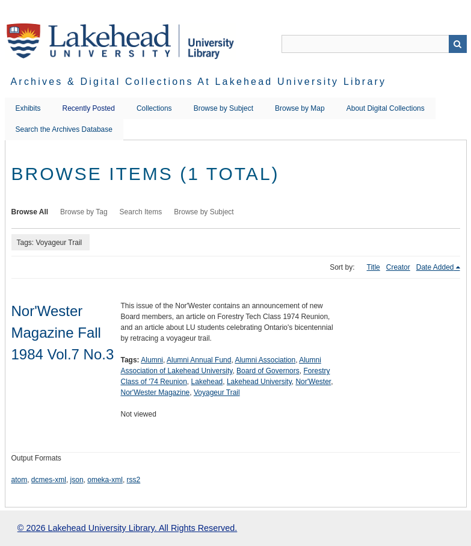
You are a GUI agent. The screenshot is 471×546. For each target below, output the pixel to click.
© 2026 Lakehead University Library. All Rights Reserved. (127, 528)
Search (458, 44)
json (77, 480)
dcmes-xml (48, 480)
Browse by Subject (223, 108)
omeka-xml (105, 480)
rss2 (134, 480)
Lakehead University (259, 381)
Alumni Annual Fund (199, 360)
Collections (154, 108)
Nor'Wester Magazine (155, 392)
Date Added (435, 267)
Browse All (30, 212)
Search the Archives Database (64, 129)
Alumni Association (265, 360)
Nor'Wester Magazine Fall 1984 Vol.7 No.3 (62, 332)
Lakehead (207, 381)
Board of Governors (268, 371)
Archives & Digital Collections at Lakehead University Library (199, 81)
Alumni (152, 360)
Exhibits (28, 108)
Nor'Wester (313, 381)
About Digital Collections (385, 108)
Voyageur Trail (217, 392)
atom (19, 480)
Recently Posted (89, 108)
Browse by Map (300, 108)
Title (373, 267)
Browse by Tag (84, 212)
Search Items (141, 212)
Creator (398, 267)
